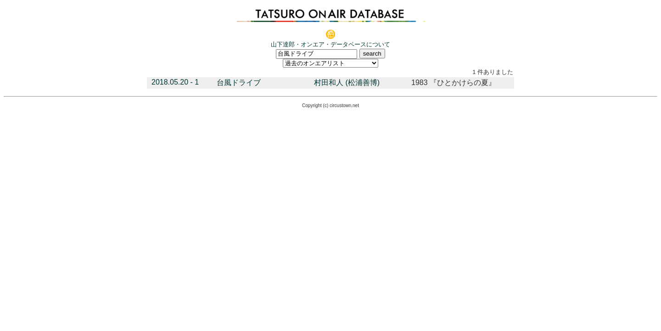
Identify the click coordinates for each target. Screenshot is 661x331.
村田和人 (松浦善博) (347, 82)
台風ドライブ (239, 82)
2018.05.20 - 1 (175, 82)
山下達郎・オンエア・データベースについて (330, 44)
